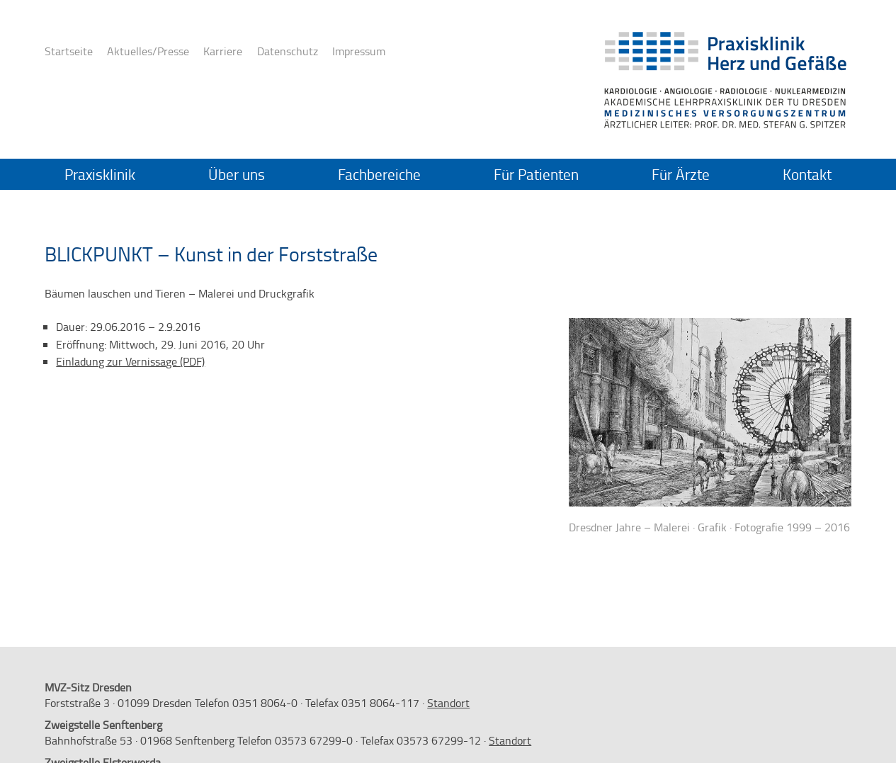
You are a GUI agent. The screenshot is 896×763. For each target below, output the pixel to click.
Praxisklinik (99, 174)
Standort (448, 703)
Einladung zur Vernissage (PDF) (130, 361)
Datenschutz (287, 51)
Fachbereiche (379, 174)
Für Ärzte (681, 174)
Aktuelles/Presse (148, 51)
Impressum (358, 51)
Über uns (236, 174)
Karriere (222, 51)
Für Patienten (536, 174)
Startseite (69, 51)
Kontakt (807, 174)
